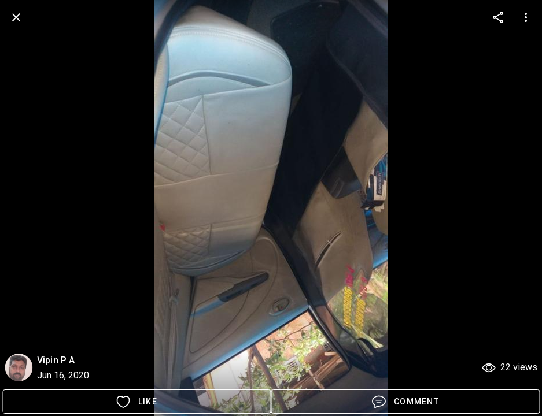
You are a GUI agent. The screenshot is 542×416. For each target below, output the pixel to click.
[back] (16, 17)
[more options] (498, 17)
